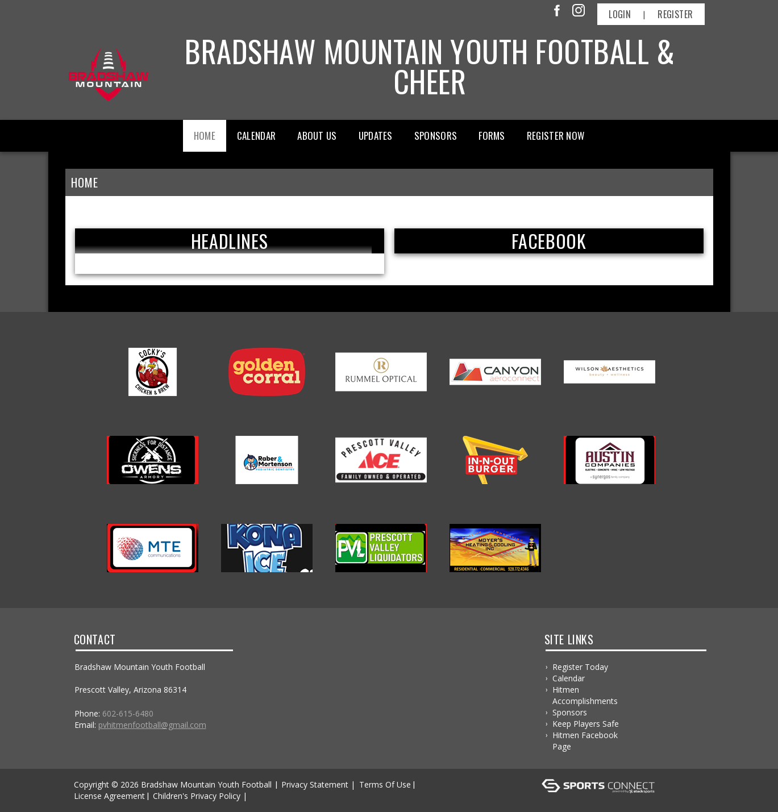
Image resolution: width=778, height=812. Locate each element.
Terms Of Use (385, 784)
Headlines (229, 240)
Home (204, 135)
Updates (376, 135)
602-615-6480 (127, 713)
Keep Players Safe (585, 723)
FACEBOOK (548, 240)
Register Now (556, 135)
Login (620, 14)
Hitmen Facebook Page (585, 741)
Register (675, 14)
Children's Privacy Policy (196, 795)
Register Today (580, 666)
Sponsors (435, 135)
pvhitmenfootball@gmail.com (152, 724)
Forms (492, 135)
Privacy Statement (314, 784)
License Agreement (109, 795)
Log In (266, 795)
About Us (316, 135)
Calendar (256, 135)
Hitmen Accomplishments (585, 695)
